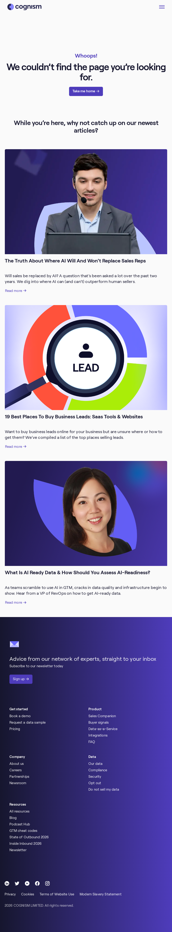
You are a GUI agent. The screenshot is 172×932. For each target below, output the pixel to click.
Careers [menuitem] (15, 770)
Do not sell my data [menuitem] (103, 789)
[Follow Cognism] (7, 883)
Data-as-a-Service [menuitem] (103, 729)
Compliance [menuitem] (97, 770)
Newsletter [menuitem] (17, 850)
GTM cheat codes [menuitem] (23, 831)
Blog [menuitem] (13, 818)
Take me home (84, 91)
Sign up (19, 679)
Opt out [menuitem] (94, 783)
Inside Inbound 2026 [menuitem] (25, 843)
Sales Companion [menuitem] (102, 716)
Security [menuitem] (94, 776)
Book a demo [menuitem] (20, 716)
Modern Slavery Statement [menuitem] (101, 894)
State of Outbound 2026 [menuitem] (29, 837)
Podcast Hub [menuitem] (19, 824)
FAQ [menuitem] (91, 742)
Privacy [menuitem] (10, 894)
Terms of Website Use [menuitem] (57, 894)
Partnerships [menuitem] (19, 776)
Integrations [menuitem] (98, 735)
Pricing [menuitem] (14, 729)
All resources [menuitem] (19, 811)
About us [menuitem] (16, 764)
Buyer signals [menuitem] (98, 722)
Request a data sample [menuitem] (27, 722)
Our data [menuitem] (95, 764)
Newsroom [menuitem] (17, 783)
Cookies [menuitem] (27, 894)
